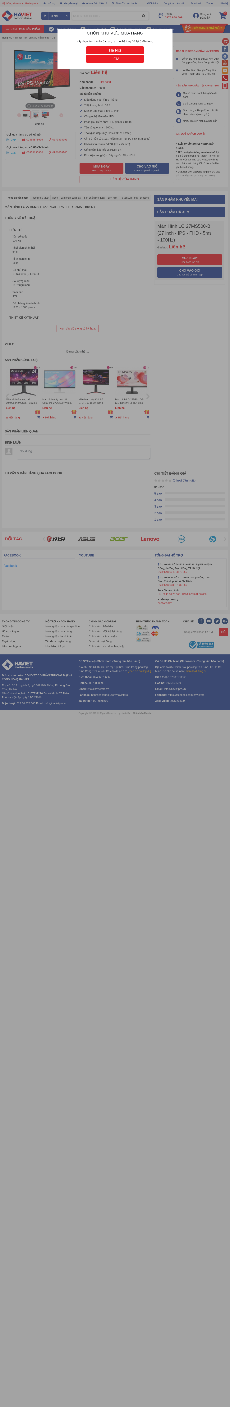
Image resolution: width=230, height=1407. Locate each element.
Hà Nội (115, 50)
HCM (115, 59)
